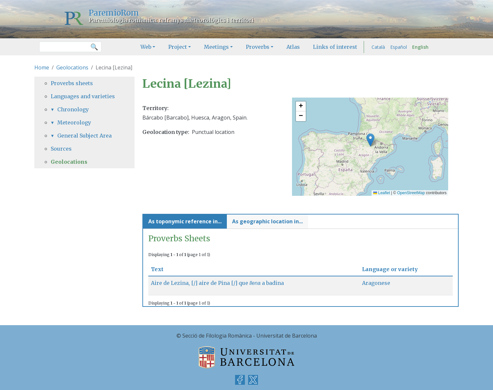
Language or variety (390, 269)
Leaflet (381, 193)
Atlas (293, 47)
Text (160, 269)
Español (398, 47)
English (420, 47)
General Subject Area (84, 135)
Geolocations (72, 67)
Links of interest (335, 47)
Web (145, 47)
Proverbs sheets (72, 83)
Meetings (216, 47)
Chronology (73, 109)
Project (177, 47)
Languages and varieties (83, 96)
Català (378, 47)
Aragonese (376, 283)
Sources (61, 148)
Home (41, 67)
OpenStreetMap (411, 193)
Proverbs (257, 47)
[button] (370, 140)
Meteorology (74, 122)
